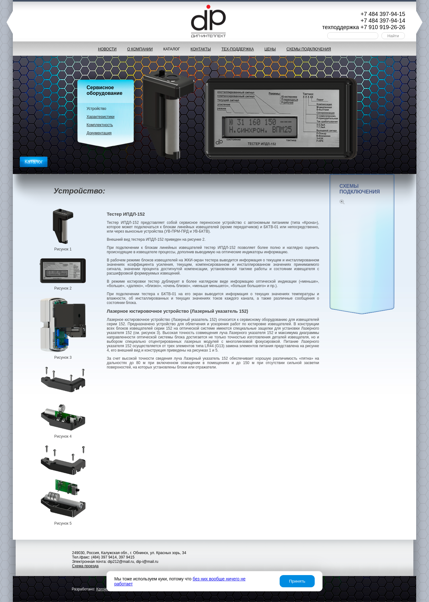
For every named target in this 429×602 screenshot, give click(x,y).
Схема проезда (85, 566)
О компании (139, 49)
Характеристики (101, 117)
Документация (99, 133)
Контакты (201, 49)
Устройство (96, 108)
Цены (270, 49)
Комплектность (100, 125)
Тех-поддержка (237, 49)
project (103, 589)
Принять (297, 581)
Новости (107, 49)
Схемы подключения (309, 49)
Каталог (171, 49)
